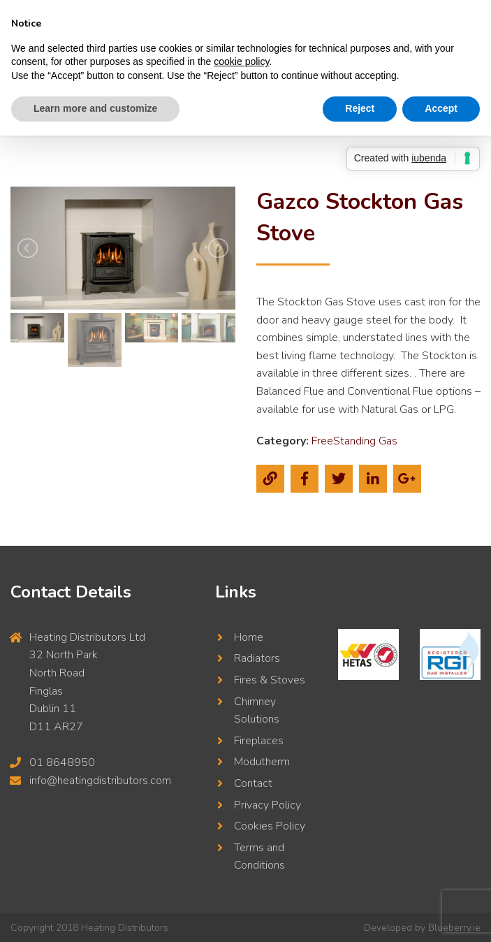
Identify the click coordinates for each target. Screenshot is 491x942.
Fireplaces (259, 740)
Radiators (257, 658)
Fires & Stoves (269, 680)
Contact (253, 783)
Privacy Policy (267, 805)
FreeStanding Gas (354, 441)
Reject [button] (359, 108)
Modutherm (262, 761)
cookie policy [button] (241, 61)
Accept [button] (441, 108)
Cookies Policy (269, 826)
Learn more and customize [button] (95, 108)
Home (248, 637)
